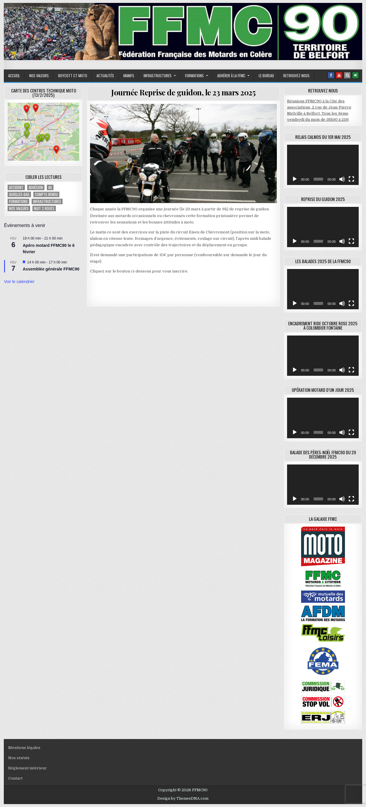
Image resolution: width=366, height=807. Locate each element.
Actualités (105, 75)
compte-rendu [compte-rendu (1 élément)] (46, 194)
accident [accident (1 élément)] (16, 187)
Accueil (14, 75)
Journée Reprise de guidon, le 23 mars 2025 (183, 92)
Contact (15, 778)
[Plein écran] (351, 179)
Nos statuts (19, 758)
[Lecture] (295, 179)
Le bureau (266, 75)
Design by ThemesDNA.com (182, 798)
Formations (194, 75)
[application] (323, 165)
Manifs (128, 75)
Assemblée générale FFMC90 (51, 269)
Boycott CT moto (72, 75)
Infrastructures (158, 75)
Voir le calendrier (19, 281)
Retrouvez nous (296, 75)
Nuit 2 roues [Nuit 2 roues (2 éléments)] (44, 208)
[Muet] (342, 179)
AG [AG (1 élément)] (50, 187)
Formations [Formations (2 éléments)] (18, 201)
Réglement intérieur (27, 768)
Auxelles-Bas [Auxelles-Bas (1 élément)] (19, 194)
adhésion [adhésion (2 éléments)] (36, 187)
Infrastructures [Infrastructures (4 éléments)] (47, 201)
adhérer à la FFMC (231, 75)
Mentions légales (24, 747)
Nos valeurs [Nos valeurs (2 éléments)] (19, 208)
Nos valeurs (39, 75)
